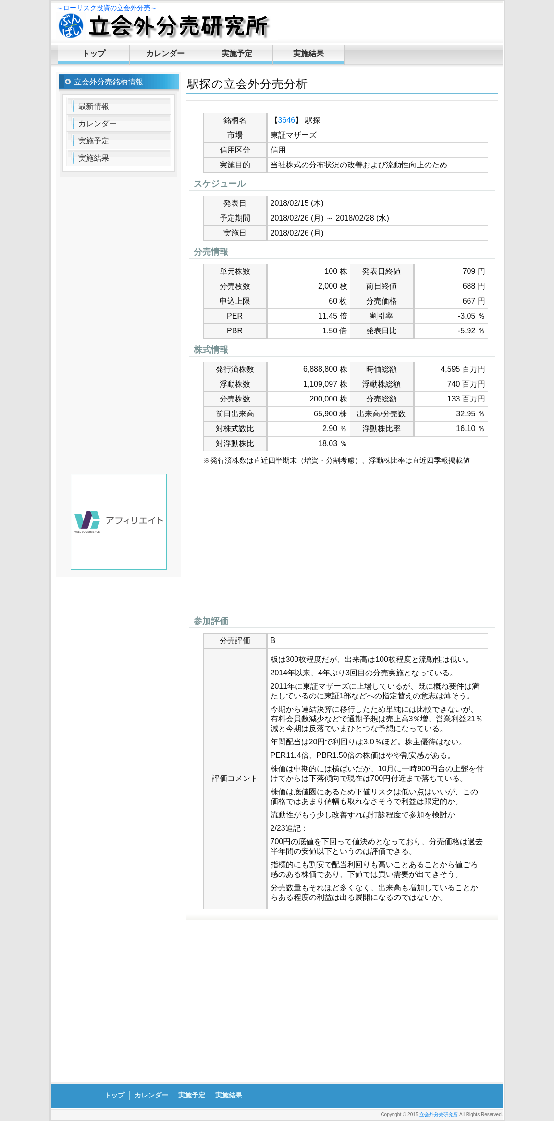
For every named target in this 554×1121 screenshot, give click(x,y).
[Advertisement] (342, 543)
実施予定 (237, 53)
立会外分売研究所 (438, 1114)
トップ (93, 53)
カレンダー (165, 53)
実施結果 (308, 53)
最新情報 (93, 106)
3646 (286, 120)
